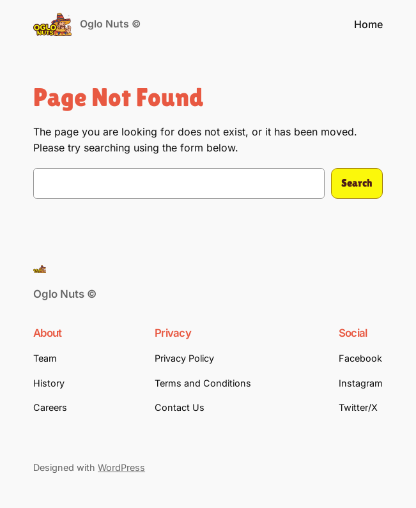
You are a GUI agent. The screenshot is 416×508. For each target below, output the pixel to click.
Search (357, 183)
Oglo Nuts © (110, 24)
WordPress (121, 467)
